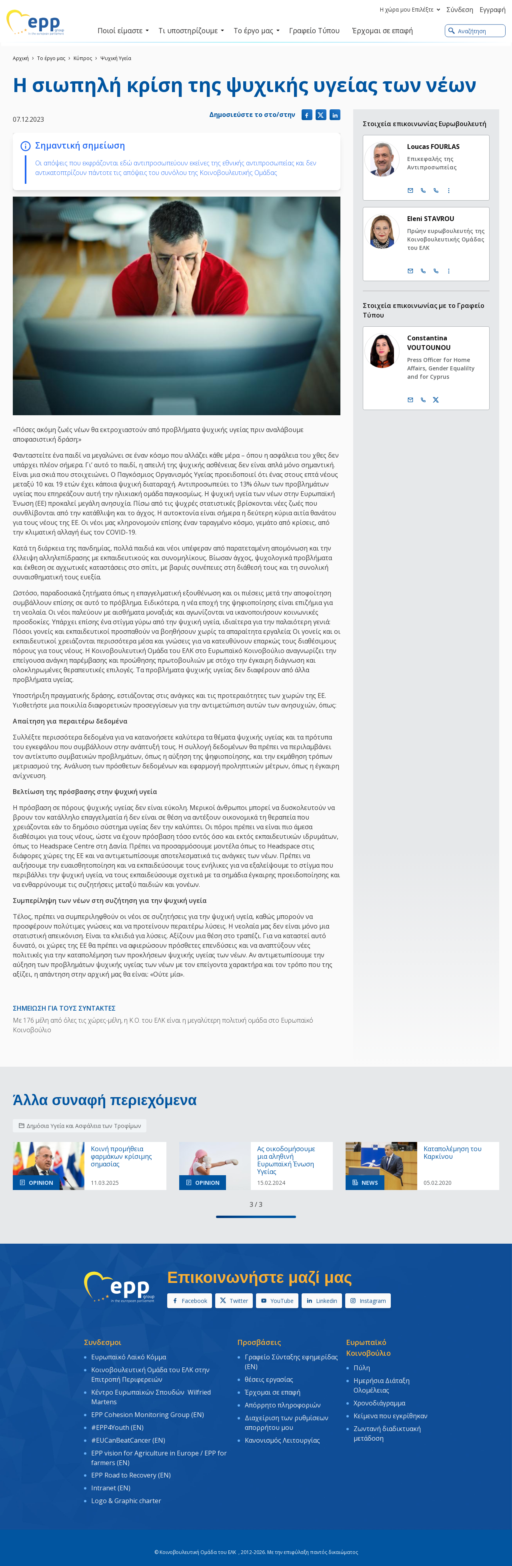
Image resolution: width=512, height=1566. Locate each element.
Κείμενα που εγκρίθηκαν (391, 1411)
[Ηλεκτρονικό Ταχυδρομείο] (411, 190)
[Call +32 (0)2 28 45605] (423, 190)
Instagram (368, 1301)
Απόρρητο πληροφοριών (283, 1400)
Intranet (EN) (110, 1477)
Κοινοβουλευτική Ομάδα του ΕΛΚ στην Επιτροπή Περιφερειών (150, 1373)
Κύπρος (83, 58)
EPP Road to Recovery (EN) (131, 1465)
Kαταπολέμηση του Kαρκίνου (453, 1152)
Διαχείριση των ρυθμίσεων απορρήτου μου (286, 1417)
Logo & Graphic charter (126, 1489)
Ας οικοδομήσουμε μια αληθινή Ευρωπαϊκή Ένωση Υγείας (286, 1160)
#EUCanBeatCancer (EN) (128, 1433)
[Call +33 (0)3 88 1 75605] (436, 190)
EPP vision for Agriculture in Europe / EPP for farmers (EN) (159, 1450)
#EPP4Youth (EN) (117, 1421)
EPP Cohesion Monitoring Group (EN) (147, 1410)
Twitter (234, 1301)
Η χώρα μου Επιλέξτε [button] (411, 9)
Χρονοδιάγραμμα (379, 1400)
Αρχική (21, 58)
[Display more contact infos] (449, 190)
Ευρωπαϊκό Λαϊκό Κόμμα (128, 1356)
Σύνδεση (459, 9)
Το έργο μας (51, 58)
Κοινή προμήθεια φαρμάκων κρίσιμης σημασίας (121, 1156)
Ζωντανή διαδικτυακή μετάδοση (387, 1428)
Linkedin (321, 1301)
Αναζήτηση (467, 31)
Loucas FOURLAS (434, 146)
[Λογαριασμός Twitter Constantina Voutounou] (436, 400)
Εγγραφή (493, 9)
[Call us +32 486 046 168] (423, 400)
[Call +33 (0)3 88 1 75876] (436, 271)
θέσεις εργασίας (269, 1377)
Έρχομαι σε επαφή (272, 1389)
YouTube (277, 1301)
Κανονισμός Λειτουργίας (282, 1433)
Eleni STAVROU (431, 218)
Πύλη (362, 1367)
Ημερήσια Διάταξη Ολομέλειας (382, 1384)
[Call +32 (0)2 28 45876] (423, 271)
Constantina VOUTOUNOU (429, 343)
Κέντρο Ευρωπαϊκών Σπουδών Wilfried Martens (151, 1394)
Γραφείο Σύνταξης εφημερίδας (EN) (291, 1361)
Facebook (189, 1301)
